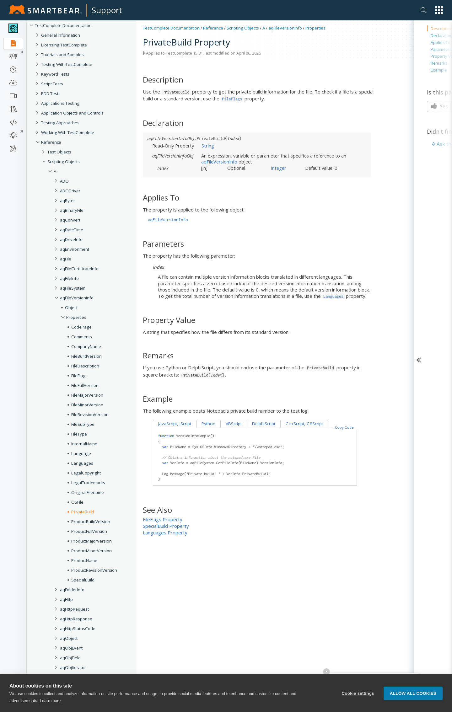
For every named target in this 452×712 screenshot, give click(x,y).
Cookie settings (358, 694)
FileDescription (85, 366)
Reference (51, 142)
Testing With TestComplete (66, 64)
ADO (64, 181)
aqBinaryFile (71, 210)
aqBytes (68, 200)
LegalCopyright (86, 473)
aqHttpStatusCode (77, 628)
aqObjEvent (71, 648)
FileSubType (82, 424)
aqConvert (70, 220)
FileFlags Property (162, 519)
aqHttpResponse (76, 619)
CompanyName (86, 346)
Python (208, 423)
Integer (278, 168)
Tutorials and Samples (62, 54)
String (208, 145)
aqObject (69, 638)
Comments (81, 337)
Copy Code (344, 427)
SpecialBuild (82, 580)
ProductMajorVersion (91, 541)
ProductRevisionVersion (94, 570)
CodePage (81, 327)
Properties (76, 317)
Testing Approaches (60, 123)
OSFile (77, 502)
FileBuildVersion (86, 356)
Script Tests (52, 84)
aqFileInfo (69, 278)
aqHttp (66, 599)
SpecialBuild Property (166, 526)
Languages (82, 463)
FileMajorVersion (87, 395)
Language (81, 453)
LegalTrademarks (88, 482)
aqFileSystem (72, 288)
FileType (79, 434)
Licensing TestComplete (64, 45)
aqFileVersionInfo (77, 298)
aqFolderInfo (72, 589)
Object (71, 307)
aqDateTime (71, 230)
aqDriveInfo (71, 239)
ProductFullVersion (89, 531)
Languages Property (165, 532)
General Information (60, 35)
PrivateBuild (82, 512)
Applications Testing (60, 103)
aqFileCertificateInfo (79, 268)
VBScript (234, 423)
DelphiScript (263, 423)
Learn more (50, 701)
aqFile (65, 259)
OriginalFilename (87, 492)
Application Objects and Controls (72, 113)
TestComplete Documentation (63, 25)
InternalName (84, 444)
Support (107, 10)
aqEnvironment (74, 249)
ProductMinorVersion (91, 551)
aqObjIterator (73, 667)
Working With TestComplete (67, 132)
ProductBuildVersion (90, 521)
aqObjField (70, 658)
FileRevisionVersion (90, 414)
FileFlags (79, 375)
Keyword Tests (55, 74)
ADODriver (70, 191)
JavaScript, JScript (174, 423)
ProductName (84, 560)
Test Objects (59, 152)
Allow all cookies (413, 694)
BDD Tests (51, 93)
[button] (439, 10)
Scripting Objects (63, 161)
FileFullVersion (85, 385)
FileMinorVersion (87, 405)
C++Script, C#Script (304, 423)
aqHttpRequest (74, 609)
